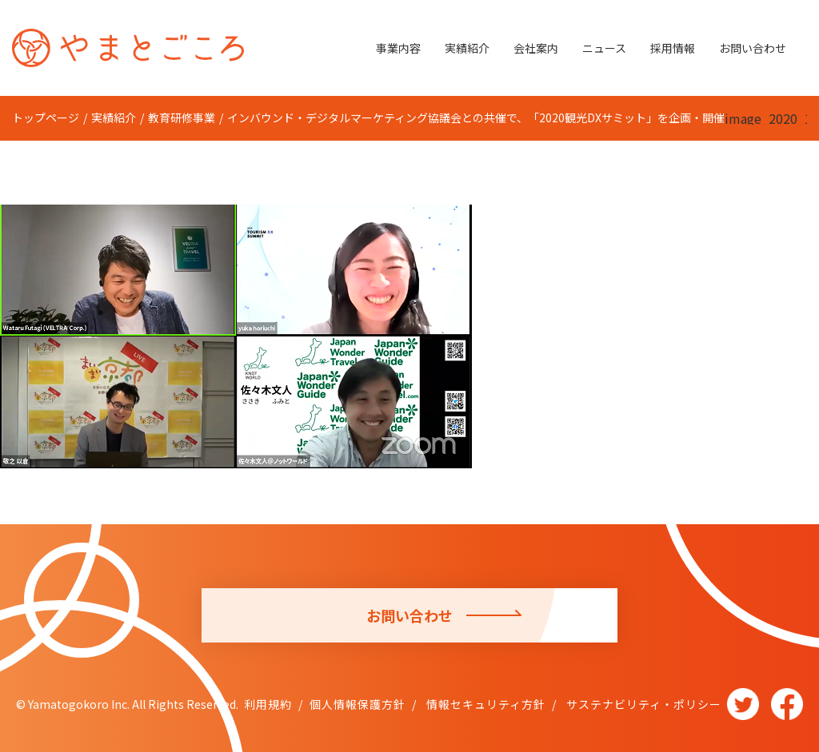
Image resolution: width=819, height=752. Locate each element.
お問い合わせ (752, 48)
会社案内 (535, 48)
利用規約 (268, 704)
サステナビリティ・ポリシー (642, 704)
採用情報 (672, 48)
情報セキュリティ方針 (484, 704)
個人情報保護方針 (358, 704)
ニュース (604, 48)
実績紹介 (467, 48)
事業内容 (398, 48)
